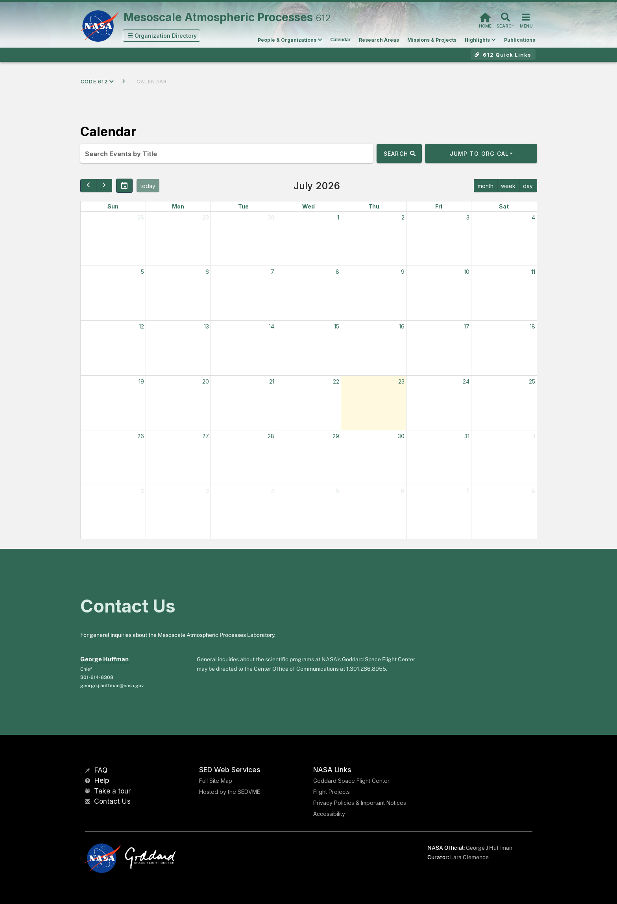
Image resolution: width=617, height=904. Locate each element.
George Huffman (104, 659)
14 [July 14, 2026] (271, 326)
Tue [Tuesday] (243, 206)
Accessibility (329, 813)
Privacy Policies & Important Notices (359, 802)
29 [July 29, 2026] (336, 436)
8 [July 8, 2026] (337, 271)
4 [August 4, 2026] (272, 490)
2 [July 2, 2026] (403, 217)
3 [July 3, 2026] (467, 217)
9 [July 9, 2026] (403, 271)
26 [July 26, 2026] (140, 436)
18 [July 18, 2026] (532, 326)
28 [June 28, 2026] (140, 217)
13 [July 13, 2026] (206, 326)
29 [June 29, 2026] (205, 217)
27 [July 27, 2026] (205, 436)
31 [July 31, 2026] (466, 436)
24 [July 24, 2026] (466, 381)
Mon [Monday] (178, 206)
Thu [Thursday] (373, 206)
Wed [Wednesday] (308, 206)
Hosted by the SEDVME (229, 791)
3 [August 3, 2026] (207, 490)
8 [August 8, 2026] (533, 490)
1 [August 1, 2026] (534, 436)
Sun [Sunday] (112, 206)
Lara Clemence (469, 857)
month (485, 186)
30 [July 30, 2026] (401, 436)
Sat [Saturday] (504, 206)
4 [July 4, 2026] (533, 217)
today (147, 186)
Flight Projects (331, 791)
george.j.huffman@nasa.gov (112, 685)
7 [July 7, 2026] (272, 271)
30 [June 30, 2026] (271, 217)
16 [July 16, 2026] (402, 326)
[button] (162, 36)
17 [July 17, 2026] (466, 326)
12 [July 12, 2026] (141, 326)
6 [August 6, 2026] (403, 490)
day (528, 186)
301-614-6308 (96, 677)
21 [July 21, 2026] (271, 381)
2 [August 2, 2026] (142, 490)
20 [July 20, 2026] (205, 381)
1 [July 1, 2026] (338, 217)
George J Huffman (489, 848)
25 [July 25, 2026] (532, 381)
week (508, 186)
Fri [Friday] (438, 206)
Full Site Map (215, 780)
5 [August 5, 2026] (337, 490)
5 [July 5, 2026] (142, 271)
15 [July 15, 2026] (336, 326)
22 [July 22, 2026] (336, 381)
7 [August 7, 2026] (467, 490)
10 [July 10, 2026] (466, 271)
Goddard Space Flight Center (351, 780)
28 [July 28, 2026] (271, 436)
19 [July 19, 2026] (141, 381)
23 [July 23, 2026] (401, 381)
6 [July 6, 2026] (207, 271)
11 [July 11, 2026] (533, 271)
